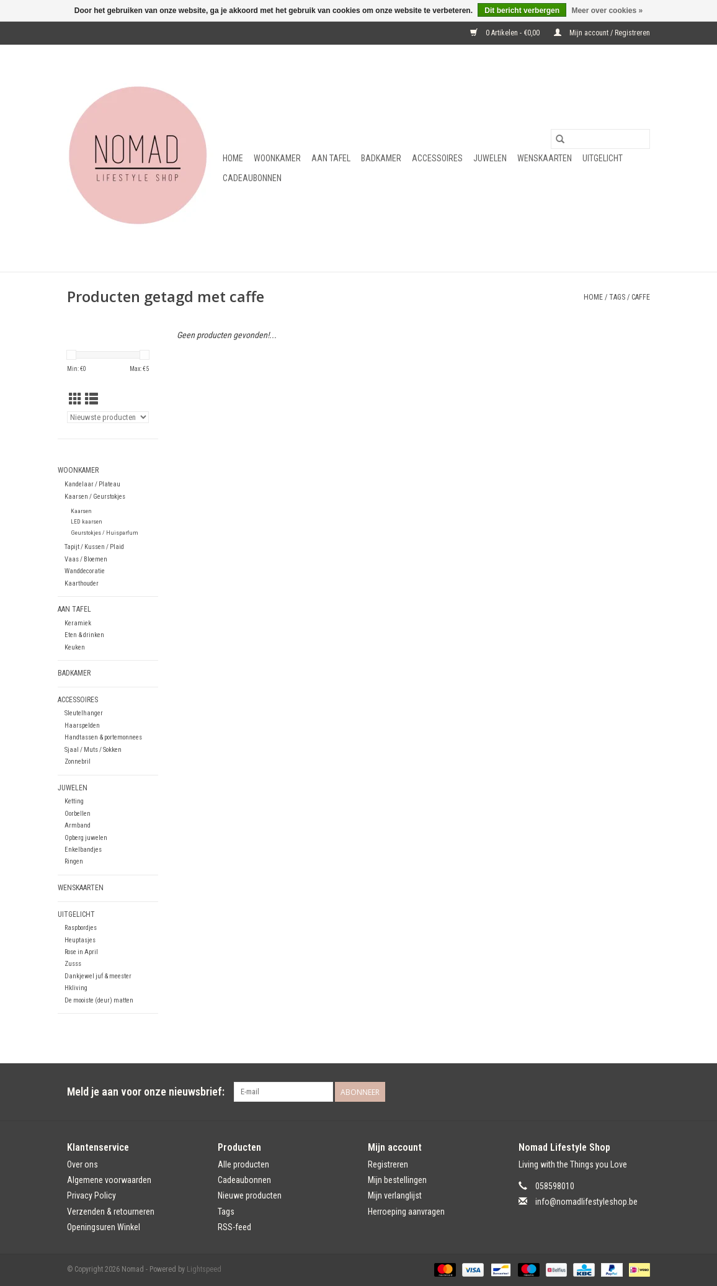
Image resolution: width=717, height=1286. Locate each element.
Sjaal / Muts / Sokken (93, 750)
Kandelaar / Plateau (92, 484)
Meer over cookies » (607, 10)
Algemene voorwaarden (109, 1180)
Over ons (82, 1164)
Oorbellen (78, 814)
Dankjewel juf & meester (98, 976)
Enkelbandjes (83, 850)
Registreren (388, 1164)
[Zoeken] (600, 139)
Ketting (74, 801)
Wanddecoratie (85, 571)
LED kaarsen (86, 521)
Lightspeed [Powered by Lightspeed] (204, 1269)
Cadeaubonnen (252, 178)
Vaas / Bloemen (86, 559)
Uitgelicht (602, 158)
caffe (640, 297)
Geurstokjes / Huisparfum (104, 532)
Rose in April (81, 952)
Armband (78, 825)
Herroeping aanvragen (406, 1212)
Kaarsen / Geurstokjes (95, 497)
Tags (617, 297)
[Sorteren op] (108, 417)
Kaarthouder (82, 583)
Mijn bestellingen (397, 1180)
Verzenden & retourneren (110, 1212)
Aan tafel (330, 158)
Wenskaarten (544, 158)
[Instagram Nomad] (640, 1092)
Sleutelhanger (84, 713)
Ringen (74, 861)
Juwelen (490, 158)
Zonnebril (78, 761)
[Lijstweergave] (91, 399)
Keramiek (78, 623)
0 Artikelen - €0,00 (505, 33)
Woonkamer (277, 158)
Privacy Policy (91, 1195)
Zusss (73, 964)
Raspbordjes (81, 928)
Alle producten (243, 1164)
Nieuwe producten (250, 1195)
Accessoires (437, 158)
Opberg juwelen (86, 838)
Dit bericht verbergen (521, 10)
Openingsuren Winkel (103, 1227)
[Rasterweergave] (75, 399)
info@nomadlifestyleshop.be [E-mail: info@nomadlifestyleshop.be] (586, 1202)
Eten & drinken (84, 635)
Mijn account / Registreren (602, 33)
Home (233, 158)
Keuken (75, 647)
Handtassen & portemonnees (103, 737)
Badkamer (381, 158)
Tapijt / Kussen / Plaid (94, 547)
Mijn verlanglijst (395, 1195)
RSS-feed (234, 1227)
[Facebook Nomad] (618, 1092)
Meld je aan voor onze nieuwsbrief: (146, 1091)
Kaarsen (81, 510)
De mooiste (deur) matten (99, 1000)
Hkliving (76, 988)
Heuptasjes (80, 940)
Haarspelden (82, 725)
